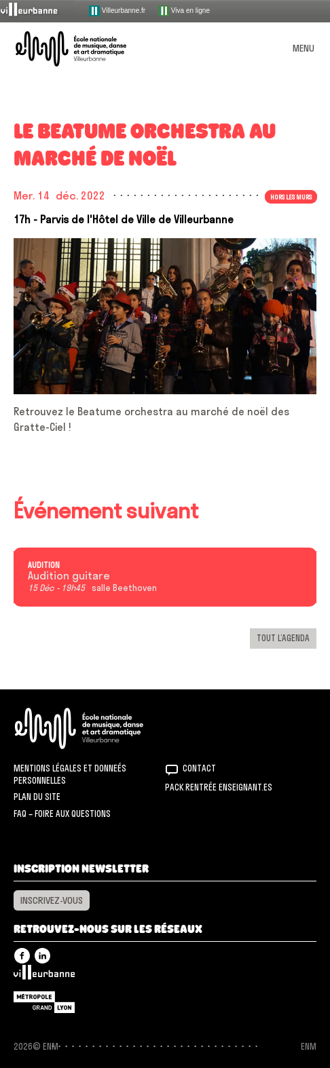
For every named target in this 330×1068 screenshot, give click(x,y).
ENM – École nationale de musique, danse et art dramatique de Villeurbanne (87, 49)
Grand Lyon (44, 1002)
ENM (97, 728)
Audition (44, 565)
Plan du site (37, 796)
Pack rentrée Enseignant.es (218, 787)
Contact (199, 768)
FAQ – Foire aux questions (62, 813)
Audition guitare (69, 576)
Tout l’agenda (283, 637)
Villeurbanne (44, 976)
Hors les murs (291, 197)
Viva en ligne (184, 10)
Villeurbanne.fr (117, 10)
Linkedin (42, 955)
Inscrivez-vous (51, 900)
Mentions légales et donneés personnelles (70, 774)
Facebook (22, 955)
